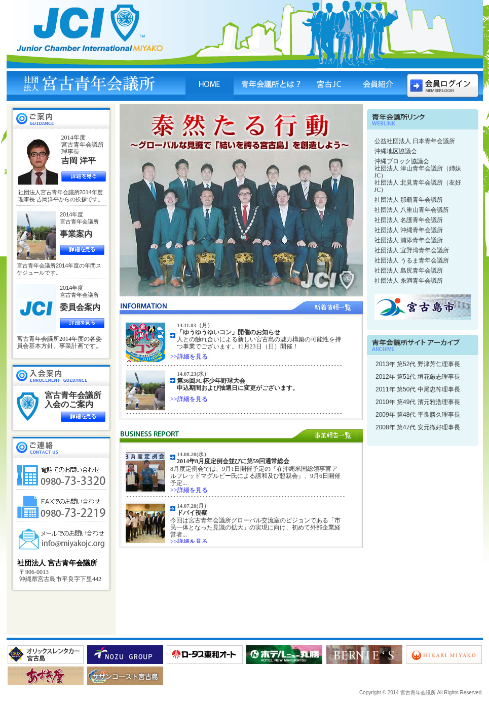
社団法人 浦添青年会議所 (408, 240)
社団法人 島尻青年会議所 (408, 270)
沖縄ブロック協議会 (401, 161)
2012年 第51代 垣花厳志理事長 (417, 376)
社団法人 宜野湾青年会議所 (411, 250)
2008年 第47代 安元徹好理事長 (417, 427)
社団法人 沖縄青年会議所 (408, 230)
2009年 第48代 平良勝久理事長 (417, 414)
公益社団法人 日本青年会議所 (414, 141)
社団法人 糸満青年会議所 (408, 280)
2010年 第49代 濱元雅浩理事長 (417, 402)
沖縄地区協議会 (395, 151)
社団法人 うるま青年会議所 (411, 260)
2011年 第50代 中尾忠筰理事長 (417, 389)
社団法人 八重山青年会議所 (411, 209)
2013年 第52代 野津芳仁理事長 (417, 364)
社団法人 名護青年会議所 (408, 220)
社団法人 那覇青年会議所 (408, 199)
